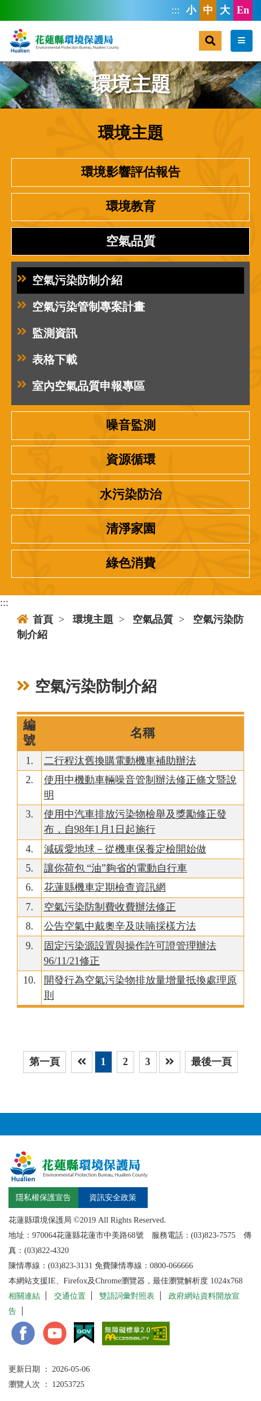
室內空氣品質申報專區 (81, 386)
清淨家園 (131, 529)
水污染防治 (131, 494)
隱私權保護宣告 (43, 1197)
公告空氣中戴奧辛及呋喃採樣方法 (120, 926)
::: (175, 10)
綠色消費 (131, 563)
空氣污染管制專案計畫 (81, 307)
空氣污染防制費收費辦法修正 (110, 907)
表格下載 (47, 359)
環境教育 (131, 206)
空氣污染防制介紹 (69, 280)
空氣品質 (131, 241)
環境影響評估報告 (130, 172)
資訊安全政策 (112, 1197)
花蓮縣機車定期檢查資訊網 (105, 887)
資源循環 (131, 459)
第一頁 (44, 1061)
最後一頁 (211, 1061)
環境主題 (93, 619)
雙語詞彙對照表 (126, 1295)
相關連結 (24, 1295)
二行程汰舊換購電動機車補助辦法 (120, 760)
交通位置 (70, 1295)
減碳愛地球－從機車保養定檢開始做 (125, 849)
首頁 (35, 619)
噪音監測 (131, 425)
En (243, 10)
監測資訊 (47, 333)
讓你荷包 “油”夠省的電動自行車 (115, 868)
